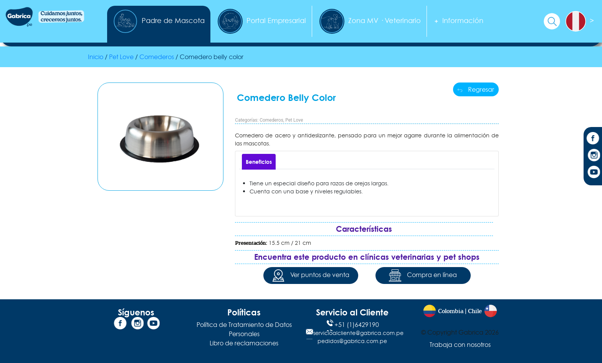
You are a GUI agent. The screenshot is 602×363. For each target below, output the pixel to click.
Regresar (476, 89)
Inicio (95, 57)
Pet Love (294, 120)
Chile (475, 311)
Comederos (271, 120)
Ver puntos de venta (310, 275)
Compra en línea (423, 275)
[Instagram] (592, 156)
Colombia (450, 311)
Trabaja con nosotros (460, 344)
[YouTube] (592, 173)
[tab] (259, 162)
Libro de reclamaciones (244, 343)
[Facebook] (592, 139)
